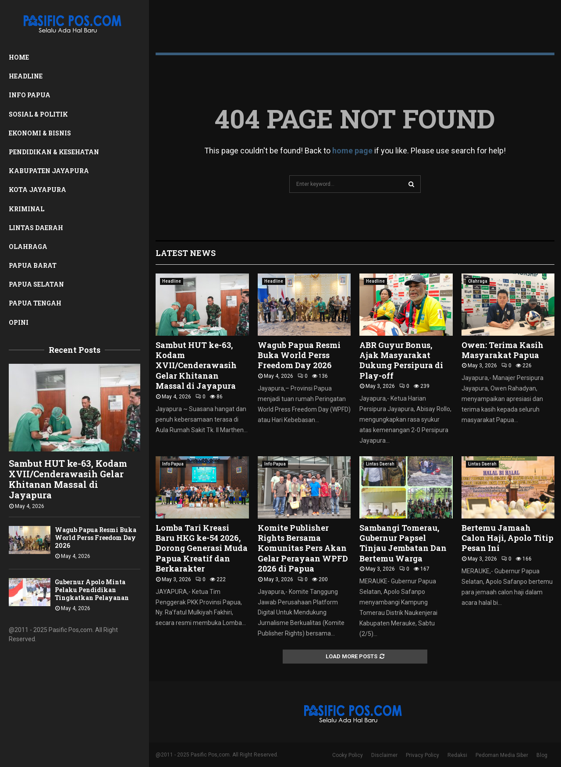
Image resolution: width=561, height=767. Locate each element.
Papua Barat (33, 265)
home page (352, 150)
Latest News (186, 253)
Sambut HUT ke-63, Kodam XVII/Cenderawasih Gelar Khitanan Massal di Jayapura (68, 479)
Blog (541, 755)
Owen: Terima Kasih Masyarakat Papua (502, 350)
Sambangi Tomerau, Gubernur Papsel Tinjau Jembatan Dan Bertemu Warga (403, 543)
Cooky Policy (347, 755)
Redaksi (457, 755)
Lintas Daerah (36, 228)
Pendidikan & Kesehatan (54, 152)
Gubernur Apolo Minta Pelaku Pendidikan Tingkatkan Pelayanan (92, 590)
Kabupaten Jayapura (49, 171)
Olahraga (28, 246)
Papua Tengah (35, 303)
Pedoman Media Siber (502, 755)
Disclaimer (384, 755)
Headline (26, 76)
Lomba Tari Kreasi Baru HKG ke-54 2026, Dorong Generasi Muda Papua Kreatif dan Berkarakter (202, 548)
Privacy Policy (422, 755)
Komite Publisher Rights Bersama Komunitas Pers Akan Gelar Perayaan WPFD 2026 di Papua (303, 548)
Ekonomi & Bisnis (40, 133)
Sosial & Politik (38, 114)
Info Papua (29, 95)
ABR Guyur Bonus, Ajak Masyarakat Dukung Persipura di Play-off (401, 360)
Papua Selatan (36, 284)
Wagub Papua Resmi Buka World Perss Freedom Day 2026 (95, 538)
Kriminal (26, 209)
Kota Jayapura (37, 189)
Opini (18, 322)
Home (19, 57)
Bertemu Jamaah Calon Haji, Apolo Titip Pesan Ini (508, 538)
